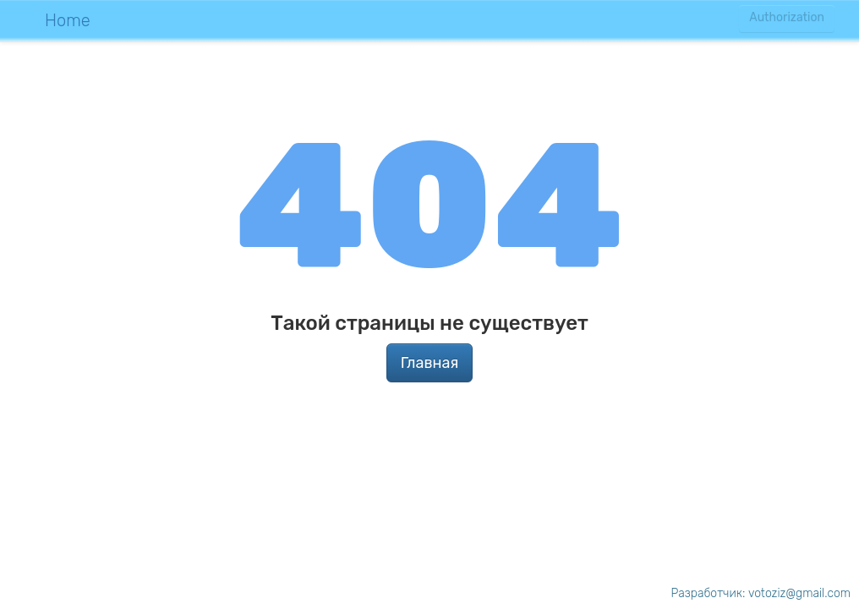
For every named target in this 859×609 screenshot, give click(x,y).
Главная (429, 363)
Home (67, 20)
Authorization (786, 18)
